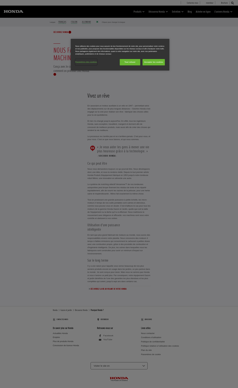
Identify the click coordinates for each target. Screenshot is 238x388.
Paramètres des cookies (86, 62)
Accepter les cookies (153, 62)
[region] (120, 55)
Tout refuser (129, 62)
